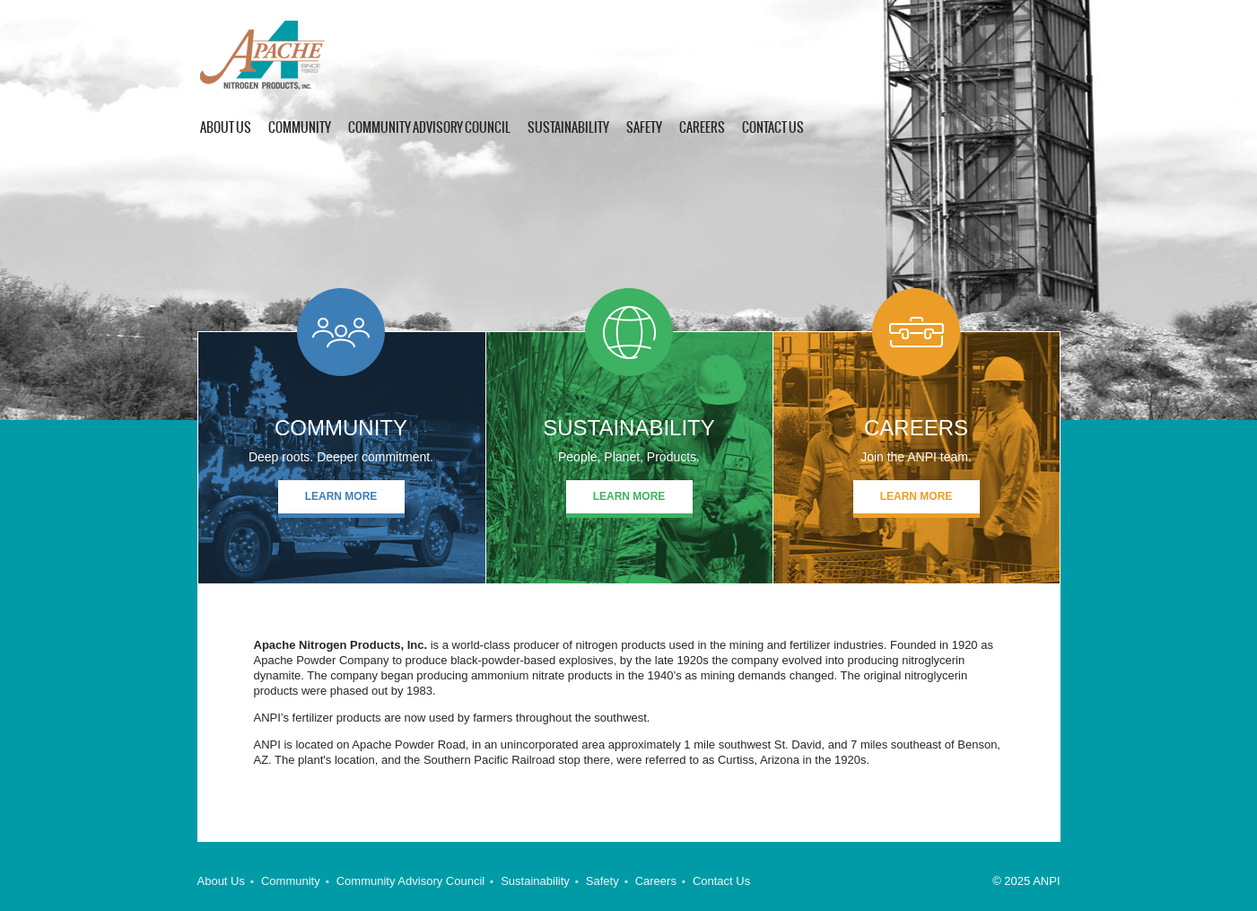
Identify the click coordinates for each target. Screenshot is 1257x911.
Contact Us (773, 127)
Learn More (341, 496)
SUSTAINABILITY (629, 428)
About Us (221, 881)
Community (299, 127)
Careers (702, 127)
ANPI (279, 55)
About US (225, 127)
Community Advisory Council (429, 127)
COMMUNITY (341, 428)
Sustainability (568, 127)
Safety (644, 127)
